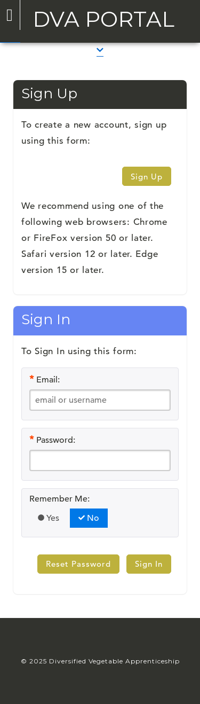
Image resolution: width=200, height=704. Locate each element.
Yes (48, 518)
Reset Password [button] (78, 564)
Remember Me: (59, 499)
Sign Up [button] (147, 176)
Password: (55, 440)
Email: (48, 379)
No (88, 518)
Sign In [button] (149, 564)
